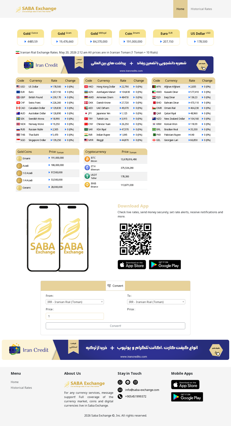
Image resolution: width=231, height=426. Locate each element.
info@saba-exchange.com (138, 389)
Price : (50, 309)
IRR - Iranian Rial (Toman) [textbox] (64, 302)
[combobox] (75, 301)
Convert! (115, 326)
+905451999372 (132, 396)
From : (50, 296)
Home (180, 9)
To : (129, 296)
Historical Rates (201, 9)
